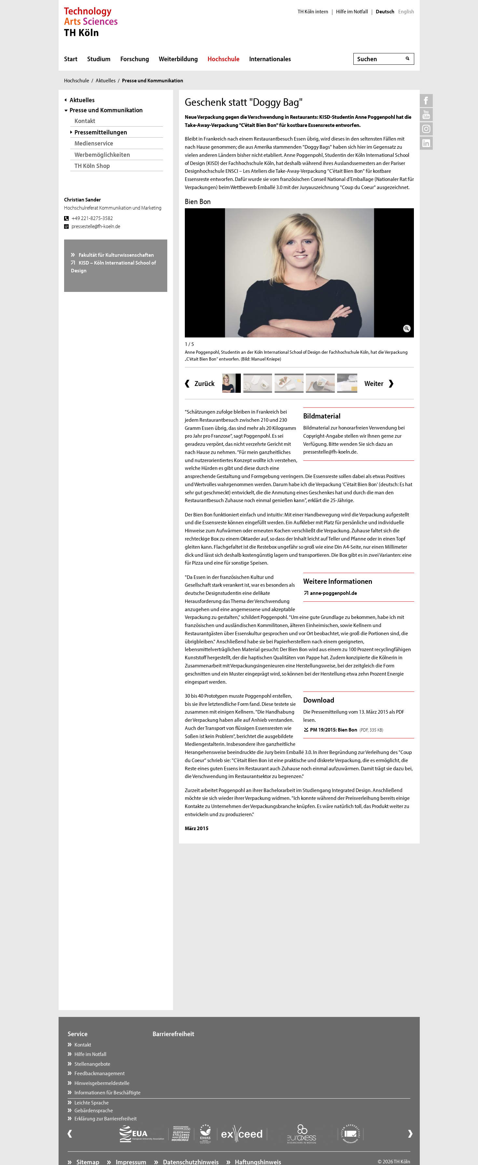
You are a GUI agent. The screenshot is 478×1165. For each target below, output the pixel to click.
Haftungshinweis (257, 1144)
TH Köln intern (313, 11)
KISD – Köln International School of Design (113, 266)
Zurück (204, 383)
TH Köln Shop (92, 165)
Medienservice (94, 143)
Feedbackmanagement (100, 1072)
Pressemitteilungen (101, 132)
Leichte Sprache (176, 1044)
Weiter (373, 383)
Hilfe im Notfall (352, 11)
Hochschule (223, 58)
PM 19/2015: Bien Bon (347, 729)
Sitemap (87, 1144)
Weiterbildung (178, 58)
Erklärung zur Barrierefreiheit (190, 1063)
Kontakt (85, 120)
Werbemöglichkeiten (102, 154)
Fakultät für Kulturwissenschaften (116, 254)
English (406, 11)
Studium (99, 58)
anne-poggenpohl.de (333, 592)
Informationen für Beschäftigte (108, 1092)
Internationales (270, 58)
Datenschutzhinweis (190, 1144)
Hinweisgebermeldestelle (102, 1082)
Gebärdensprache (178, 1053)
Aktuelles (106, 80)
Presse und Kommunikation (106, 110)
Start (70, 58)
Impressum (130, 1144)
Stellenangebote (92, 1063)
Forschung (134, 58)
